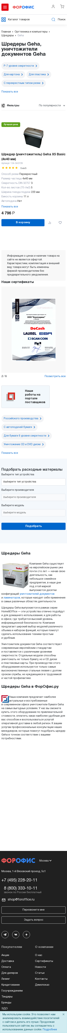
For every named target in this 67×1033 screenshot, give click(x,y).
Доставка (7, 961)
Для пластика (37, 74)
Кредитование (10, 985)
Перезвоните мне (33, 910)
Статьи (39, 973)
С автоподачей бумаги (18, 427)
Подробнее (50, 1030)
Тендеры (7, 996)
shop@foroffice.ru (21, 899)
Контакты (41, 979)
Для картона (12, 74)
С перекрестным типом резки (22, 83)
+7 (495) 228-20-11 (19, 880)
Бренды (6, 1002)
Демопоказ (42, 985)
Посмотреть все (55, 376)
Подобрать (33, 526)
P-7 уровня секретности (19, 66)
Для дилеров (9, 973)
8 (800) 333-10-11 (20, 888)
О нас (38, 955)
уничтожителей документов (37, 594)
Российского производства (21, 418)
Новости (40, 967)
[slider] (9, 168)
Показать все (9, 207)
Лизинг (5, 979)
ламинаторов (12, 598)
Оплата (6, 967)
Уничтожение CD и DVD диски (22, 444)
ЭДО (4, 1008)
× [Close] (63, 1014)
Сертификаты (44, 961)
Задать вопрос (33, 920)
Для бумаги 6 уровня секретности (25, 436)
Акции (5, 955)
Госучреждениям (12, 991)
